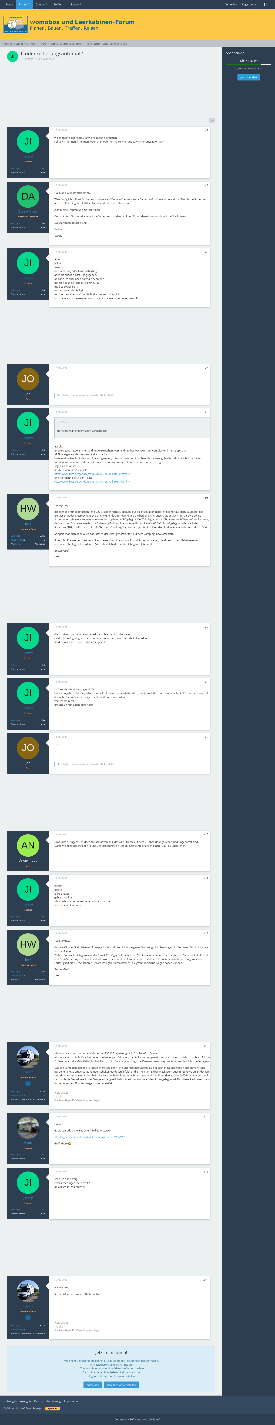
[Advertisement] (111, 90)
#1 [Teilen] (206, 130)
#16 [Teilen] (205, 1280)
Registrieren (249, 4)
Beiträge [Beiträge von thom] (15, 1154)
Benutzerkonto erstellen (121, 1385)
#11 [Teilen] (205, 878)
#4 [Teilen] (206, 368)
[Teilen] (212, 120)
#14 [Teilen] (205, 1116)
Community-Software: (137, 1419)
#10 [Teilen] (205, 834)
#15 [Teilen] (205, 1171)
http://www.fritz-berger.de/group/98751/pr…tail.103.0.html (90, 474)
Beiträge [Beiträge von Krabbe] (15, 1091)
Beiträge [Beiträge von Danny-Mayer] (15, 223)
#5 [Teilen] (206, 412)
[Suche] (265, 4)
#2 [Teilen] (206, 185)
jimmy (29, 58)
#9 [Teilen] (206, 737)
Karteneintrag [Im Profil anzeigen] (17, 539)
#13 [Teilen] (205, 1046)
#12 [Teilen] (205, 933)
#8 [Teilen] (206, 682)
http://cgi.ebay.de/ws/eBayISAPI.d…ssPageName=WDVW (88, 1137)
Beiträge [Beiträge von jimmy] (15, 168)
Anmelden (231, 4)
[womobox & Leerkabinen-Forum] (137, 24)
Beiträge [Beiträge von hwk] (15, 535)
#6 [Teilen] (206, 497)
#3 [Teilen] (206, 252)
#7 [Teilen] (206, 627)
